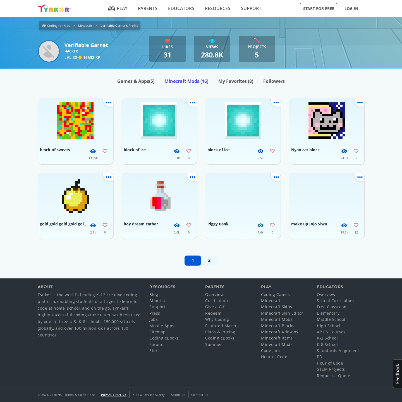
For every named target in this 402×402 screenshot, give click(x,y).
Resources (217, 8)
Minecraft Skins (276, 306)
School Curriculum (335, 300)
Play (118, 8)
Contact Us (199, 395)
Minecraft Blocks (277, 325)
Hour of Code (274, 356)
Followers (274, 81)
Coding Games (275, 294)
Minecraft (85, 25)
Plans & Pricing (220, 331)
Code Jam (270, 350)
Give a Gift (215, 306)
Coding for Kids (58, 25)
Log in (351, 8)
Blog (153, 294)
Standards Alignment (338, 350)
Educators (181, 8)
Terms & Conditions (80, 395)
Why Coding (217, 319)
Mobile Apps (161, 325)
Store (154, 350)
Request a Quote (333, 375)
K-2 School (327, 338)
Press (154, 313)
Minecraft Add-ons (279, 331)
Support (251, 8)
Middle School (331, 319)
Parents (147, 8)
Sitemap (157, 331)
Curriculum (216, 300)
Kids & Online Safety (149, 395)
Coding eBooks (164, 338)
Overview (214, 294)
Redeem (213, 313)
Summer (213, 344)
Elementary (328, 313)
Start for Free (318, 8)
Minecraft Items (277, 338)
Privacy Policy (114, 395)
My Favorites (235, 81)
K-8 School (327, 344)
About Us (158, 300)
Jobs (153, 319)
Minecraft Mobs (277, 319)
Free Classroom (332, 306)
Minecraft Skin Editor (282, 313)
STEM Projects (331, 369)
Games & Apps (135, 81)
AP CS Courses (331, 331)
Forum (155, 344)
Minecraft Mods (186, 81)
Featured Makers (222, 325)
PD (319, 356)
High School (329, 325)
